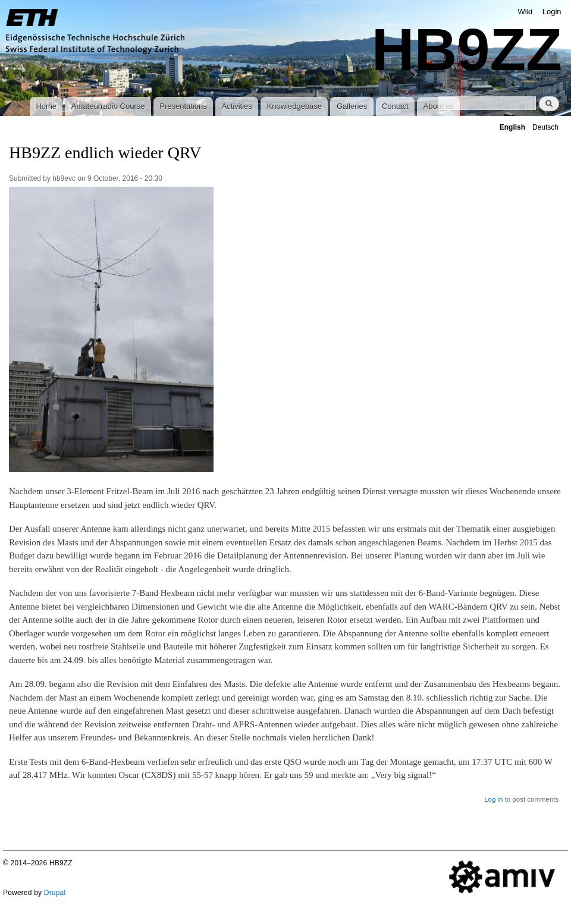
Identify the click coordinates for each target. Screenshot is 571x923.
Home (46, 106)
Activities (236, 106)
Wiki (525, 11)
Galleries (352, 106)
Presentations (183, 106)
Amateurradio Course (108, 106)
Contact (395, 106)
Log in (493, 799)
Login (551, 11)
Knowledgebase (294, 106)
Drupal (55, 893)
